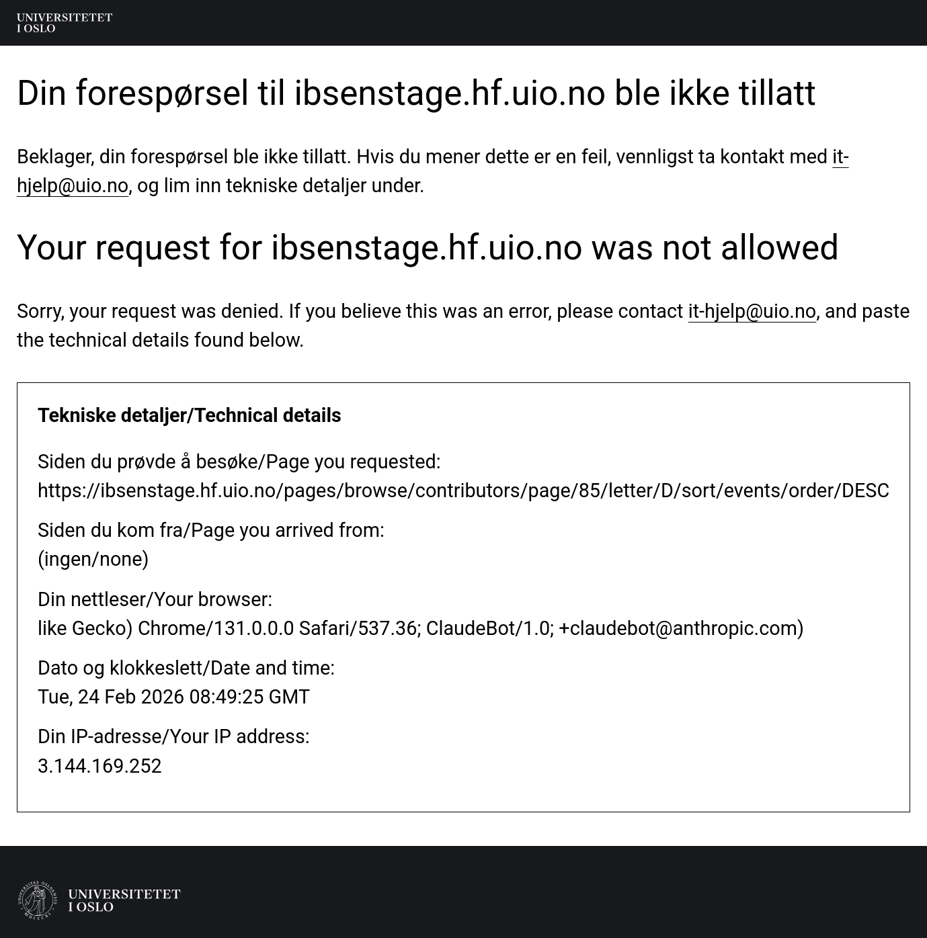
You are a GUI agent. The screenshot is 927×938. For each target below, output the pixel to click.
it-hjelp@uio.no (752, 311)
